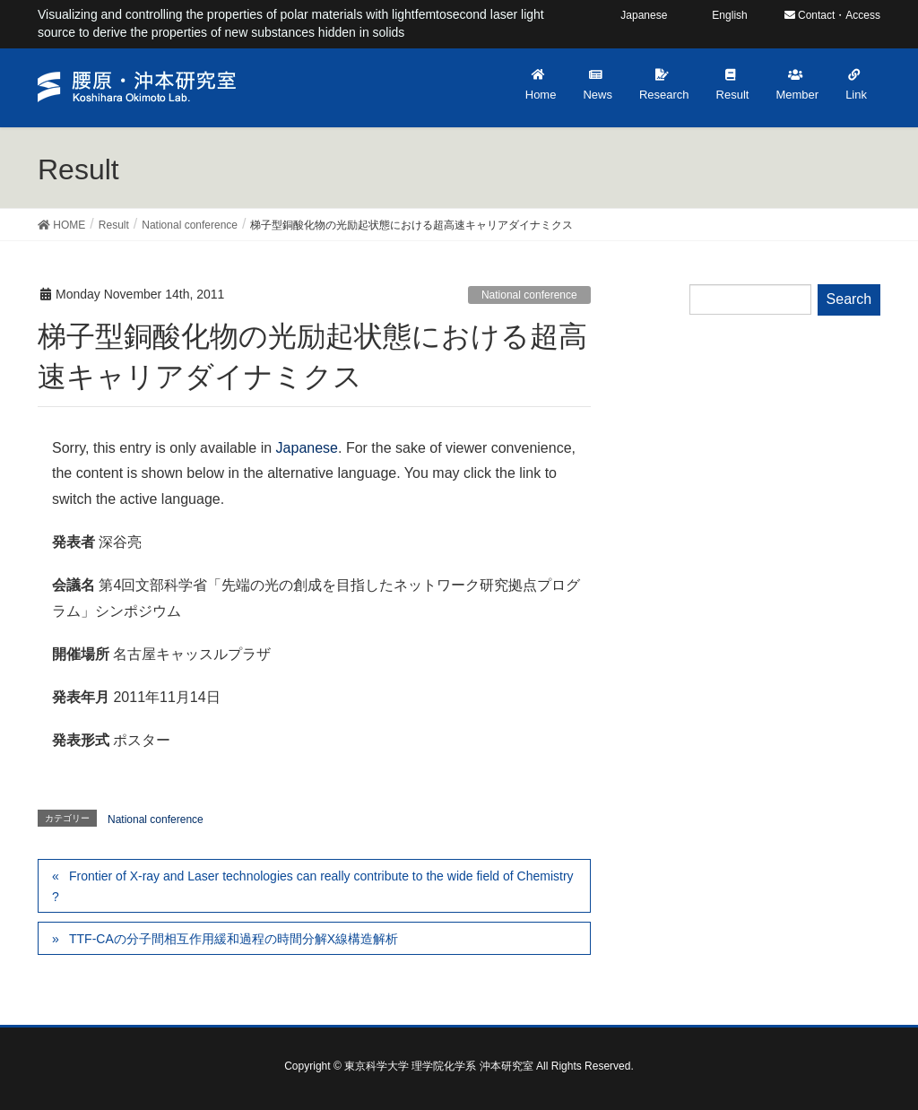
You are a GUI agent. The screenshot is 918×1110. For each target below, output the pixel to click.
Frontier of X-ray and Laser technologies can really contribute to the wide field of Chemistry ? (313, 886)
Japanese (307, 447)
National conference (529, 295)
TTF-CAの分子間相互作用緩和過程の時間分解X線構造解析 (233, 939)
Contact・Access (832, 15)
